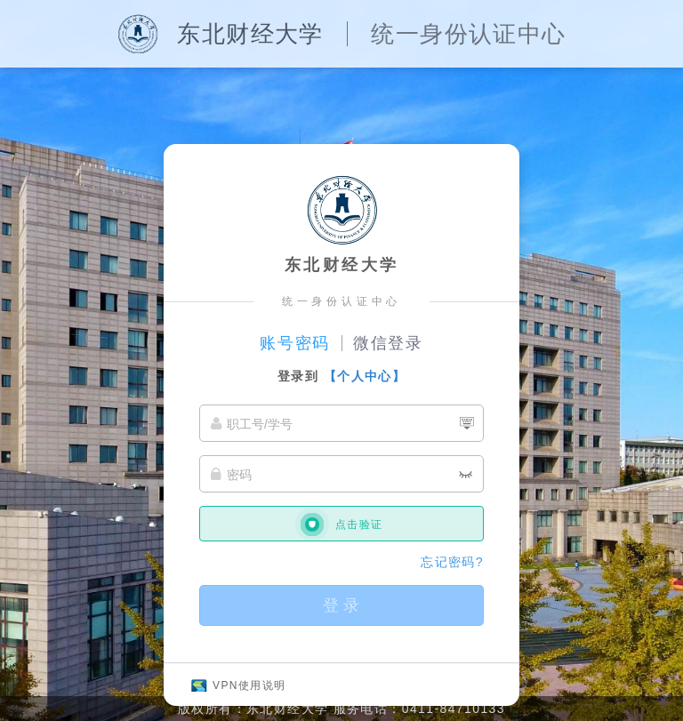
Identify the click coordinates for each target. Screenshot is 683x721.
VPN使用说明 (249, 685)
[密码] (341, 474)
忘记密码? (452, 562)
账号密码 (295, 343)
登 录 (341, 605)
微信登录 (388, 343)
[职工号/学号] (341, 423)
